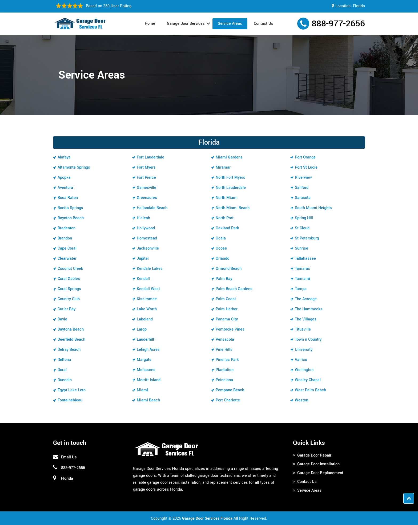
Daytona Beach (71, 329)
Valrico (301, 360)
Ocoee (221, 248)
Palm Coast (226, 299)
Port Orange (305, 157)
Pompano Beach (230, 390)
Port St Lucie (306, 167)
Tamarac (302, 268)
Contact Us (263, 23)
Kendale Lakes (150, 268)
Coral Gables (69, 279)
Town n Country (308, 339)
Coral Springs (69, 289)
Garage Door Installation (318, 464)
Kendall (143, 279)
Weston (301, 400)
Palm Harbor (227, 309)
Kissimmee (147, 299)
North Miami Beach (233, 208)
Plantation (225, 370)
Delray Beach (69, 349)
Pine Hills (224, 349)
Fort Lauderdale (150, 157)
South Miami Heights (313, 208)
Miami (142, 390)
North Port (225, 218)
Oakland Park (227, 228)
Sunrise (301, 248)
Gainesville (146, 187)
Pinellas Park (227, 360)
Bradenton (66, 228)
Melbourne (146, 370)
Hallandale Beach (152, 208)
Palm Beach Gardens (234, 289)
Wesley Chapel (308, 380)
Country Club (69, 299)
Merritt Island (148, 380)
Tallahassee (305, 258)
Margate (144, 360)
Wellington (304, 370)
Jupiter (143, 258)
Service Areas (230, 23)
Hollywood (146, 228)
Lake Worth (147, 309)
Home (150, 23)
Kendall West (148, 289)
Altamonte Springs (74, 167)
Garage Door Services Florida (207, 518)
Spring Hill (304, 218)
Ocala (221, 238)
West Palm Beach (310, 390)
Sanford (301, 187)
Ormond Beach (229, 268)
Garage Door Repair (314, 455)
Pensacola (225, 339)
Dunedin (65, 380)
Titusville (303, 329)
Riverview (303, 177)
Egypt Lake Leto (72, 390)
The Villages (305, 319)
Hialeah (143, 218)
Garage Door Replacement (320, 473)
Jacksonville (148, 248)
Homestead (147, 238)
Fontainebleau (70, 400)
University (303, 349)
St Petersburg (307, 238)
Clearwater (67, 258)
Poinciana (224, 380)
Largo (142, 329)
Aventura (65, 187)
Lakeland (145, 319)
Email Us (69, 457)
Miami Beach (148, 400)
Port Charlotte (228, 400)
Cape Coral (67, 248)
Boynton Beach (71, 218)
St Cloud (302, 228)
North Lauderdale (231, 187)
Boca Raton (68, 198)
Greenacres (147, 198)
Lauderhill (145, 339)
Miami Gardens (229, 157)
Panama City (227, 319)
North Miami (227, 198)
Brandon (65, 238)
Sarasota (303, 198)
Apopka (64, 177)
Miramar (223, 167)
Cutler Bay (66, 309)
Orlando (222, 258)
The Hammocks (309, 309)
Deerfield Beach (71, 339)
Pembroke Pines (230, 329)
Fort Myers (146, 167)
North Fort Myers (230, 177)
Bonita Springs (70, 208)
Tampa (301, 289)
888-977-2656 (338, 24)
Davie (62, 319)
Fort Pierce (146, 177)
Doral (62, 370)
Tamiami (302, 279)
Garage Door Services (186, 23)
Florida (359, 6)
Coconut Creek (70, 268)
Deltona (64, 360)
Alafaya (64, 157)
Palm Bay (224, 279)
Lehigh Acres (148, 349)
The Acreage (306, 299)
